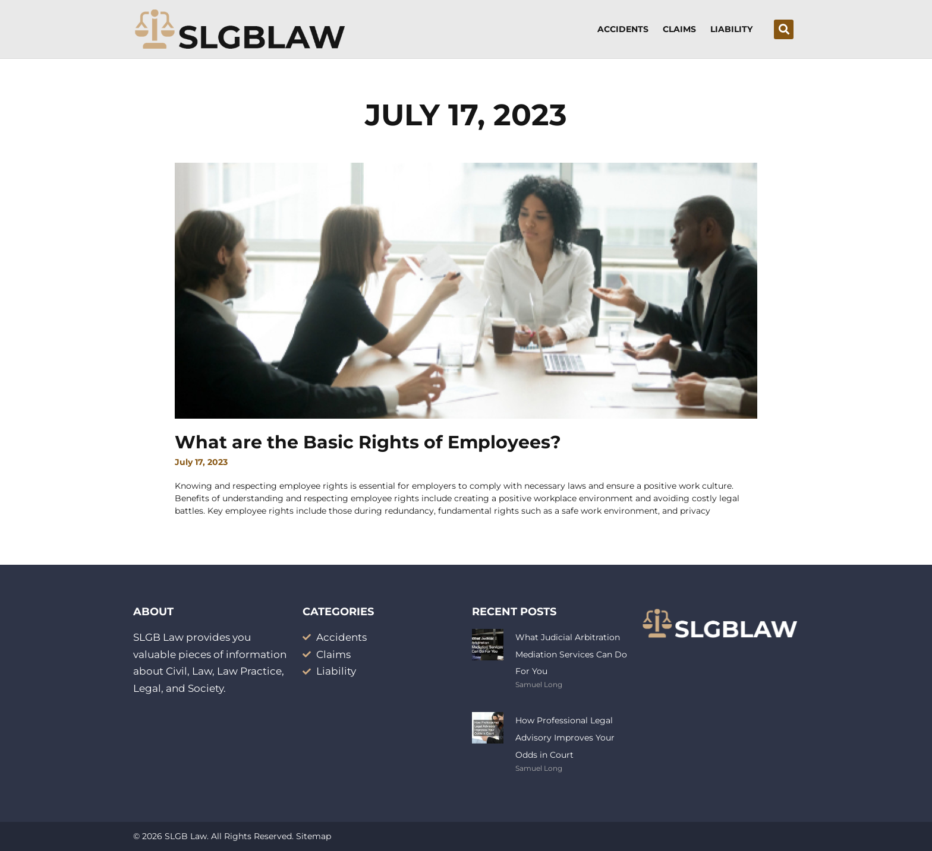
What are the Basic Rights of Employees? (368, 442)
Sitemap (313, 836)
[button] (784, 29)
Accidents (622, 29)
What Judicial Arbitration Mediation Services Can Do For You (571, 654)
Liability (731, 29)
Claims (679, 29)
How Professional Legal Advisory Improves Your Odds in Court (565, 737)
